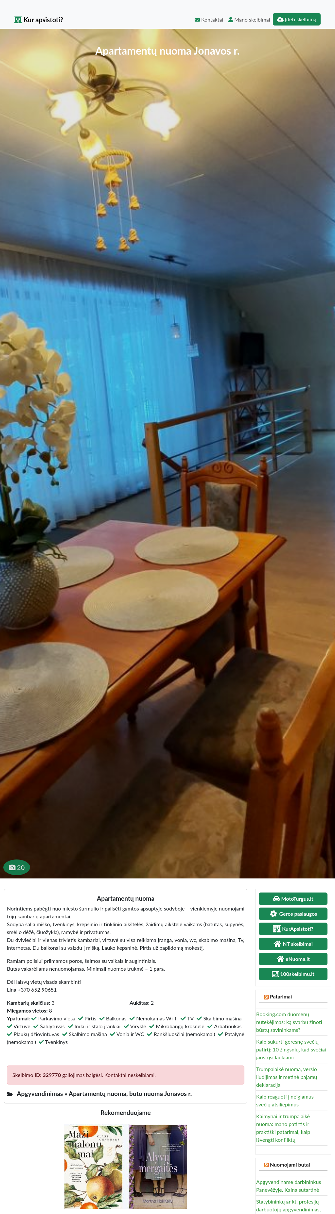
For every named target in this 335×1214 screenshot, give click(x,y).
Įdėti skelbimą (296, 19)
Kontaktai (209, 19)
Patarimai (281, 996)
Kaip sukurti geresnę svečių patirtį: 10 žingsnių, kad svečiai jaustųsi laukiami (291, 1049)
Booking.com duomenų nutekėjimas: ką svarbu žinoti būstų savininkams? (289, 1022)
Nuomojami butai (290, 1164)
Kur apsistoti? (38, 20)
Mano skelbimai (249, 19)
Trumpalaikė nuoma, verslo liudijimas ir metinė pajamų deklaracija (286, 1077)
